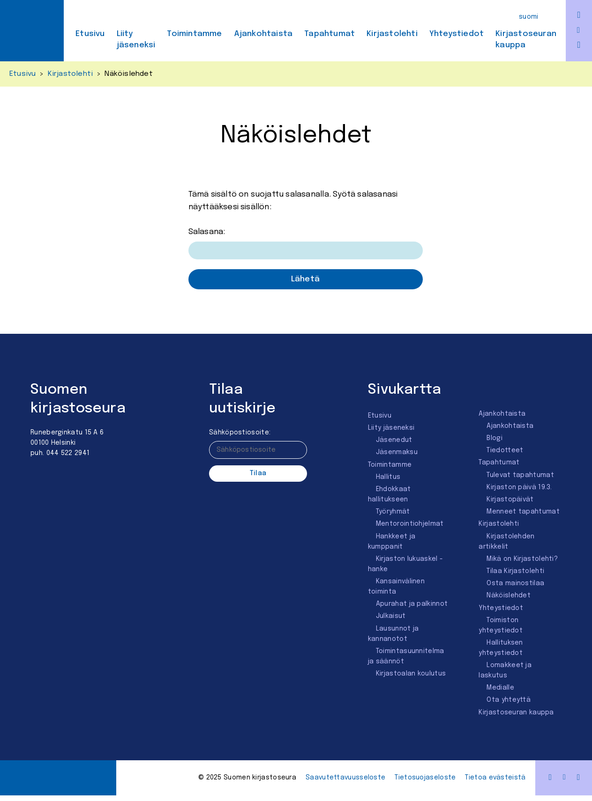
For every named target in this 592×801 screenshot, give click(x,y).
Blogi (494, 438)
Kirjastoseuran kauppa (525, 39)
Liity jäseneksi (136, 39)
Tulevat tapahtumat (520, 475)
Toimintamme (194, 34)
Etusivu (90, 34)
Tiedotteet (505, 450)
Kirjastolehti (392, 34)
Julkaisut (391, 616)
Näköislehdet (509, 595)
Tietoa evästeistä (495, 777)
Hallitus (388, 477)
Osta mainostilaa (515, 583)
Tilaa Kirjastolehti (515, 571)
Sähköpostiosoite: (239, 432)
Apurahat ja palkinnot (412, 604)
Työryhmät (393, 511)
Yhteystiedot (456, 34)
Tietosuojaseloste (425, 777)
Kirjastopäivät (510, 499)
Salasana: (305, 243)
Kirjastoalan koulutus (411, 673)
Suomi (529, 17)
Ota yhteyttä (509, 700)
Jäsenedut (394, 440)
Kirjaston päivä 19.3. (519, 487)
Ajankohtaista (263, 34)
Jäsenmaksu (397, 452)
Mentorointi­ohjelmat (410, 524)
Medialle (500, 687)
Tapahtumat (329, 34)
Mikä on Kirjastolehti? (522, 559)
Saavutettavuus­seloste (345, 777)
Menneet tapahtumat (523, 511)
